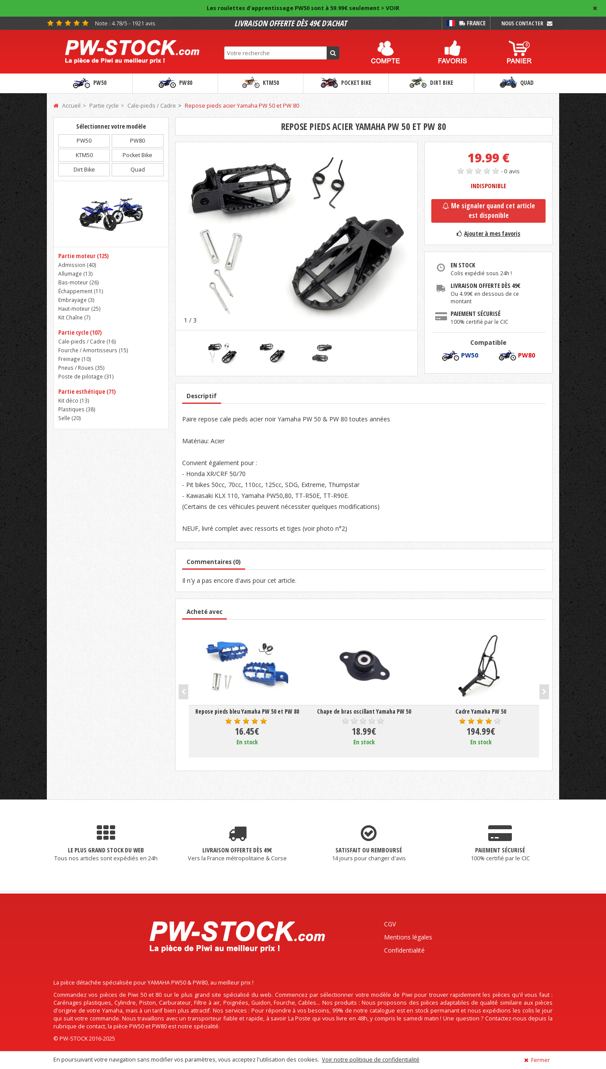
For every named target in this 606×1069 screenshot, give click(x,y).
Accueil (67, 105)
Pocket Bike (346, 83)
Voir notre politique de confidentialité (370, 1059)
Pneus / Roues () (81, 367)
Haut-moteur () (79, 308)
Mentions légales (408, 937)
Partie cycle (104, 105)
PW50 (89, 83)
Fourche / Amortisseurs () (93, 350)
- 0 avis (510, 171)
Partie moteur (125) (83, 256)
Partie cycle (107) (80, 332)
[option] (296, 236)
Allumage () (75, 273)
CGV (390, 924)
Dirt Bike (431, 83)
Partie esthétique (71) (87, 391)
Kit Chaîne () (74, 317)
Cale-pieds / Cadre (151, 105)
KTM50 (260, 83)
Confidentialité (404, 950)
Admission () (77, 264)
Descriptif (202, 396)
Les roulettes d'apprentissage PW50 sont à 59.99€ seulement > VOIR (303, 8)
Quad (517, 83)
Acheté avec (204, 612)
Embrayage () (76, 299)
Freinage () (74, 358)
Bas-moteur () (78, 282)
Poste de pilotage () (86, 376)
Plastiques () (76, 409)
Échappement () (80, 290)
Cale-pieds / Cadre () (87, 341)
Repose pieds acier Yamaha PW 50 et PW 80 (242, 105)
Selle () (69, 417)
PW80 (175, 83)
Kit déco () (73, 400)
